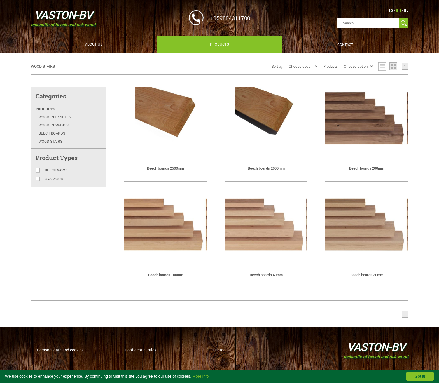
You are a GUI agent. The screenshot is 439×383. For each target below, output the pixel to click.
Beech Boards (52, 133)
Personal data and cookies (60, 349)
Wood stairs (50, 141)
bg (391, 10)
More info (200, 376)
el (406, 10)
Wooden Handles (55, 116)
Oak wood (54, 179)
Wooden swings (54, 125)
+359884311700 (230, 17)
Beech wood (56, 170)
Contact (345, 44)
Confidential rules (140, 349)
